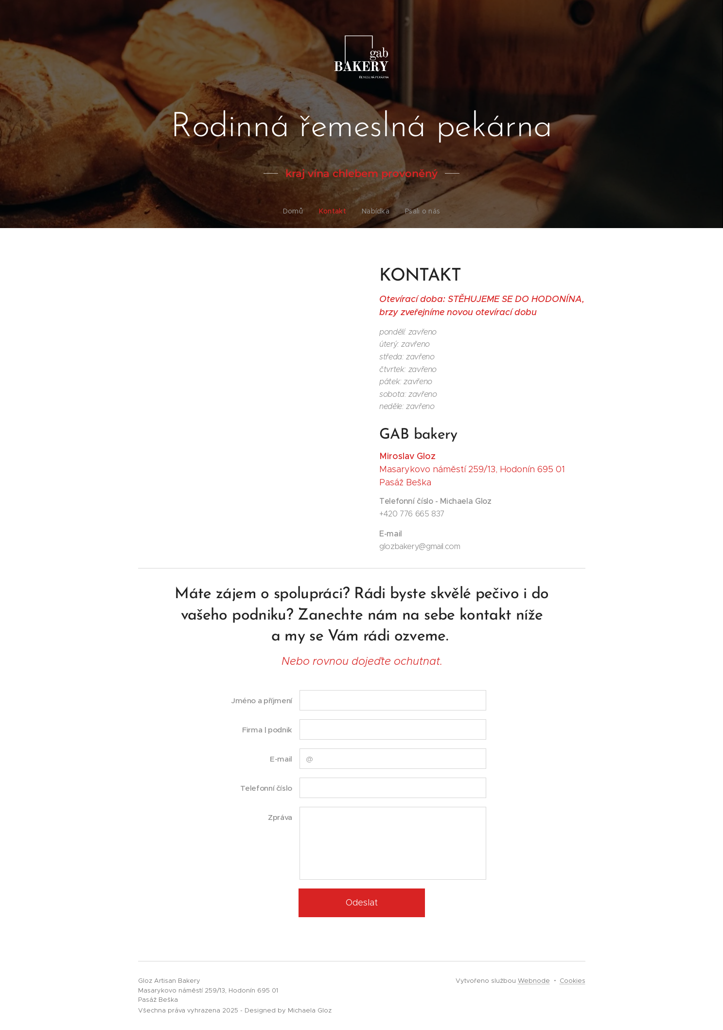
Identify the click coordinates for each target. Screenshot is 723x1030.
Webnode (534, 981)
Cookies (572, 981)
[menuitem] (297, 211)
